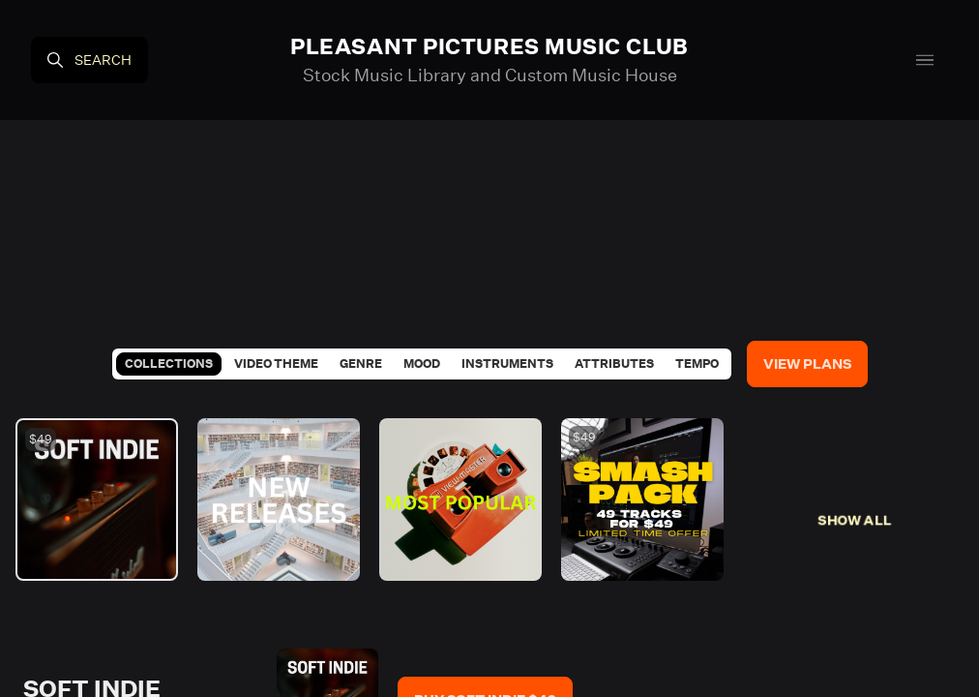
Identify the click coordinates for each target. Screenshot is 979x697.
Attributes (614, 363)
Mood (421, 363)
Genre (361, 363)
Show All (854, 520)
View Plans (807, 364)
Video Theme (276, 363)
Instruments (507, 363)
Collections (169, 363)
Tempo (697, 363)
